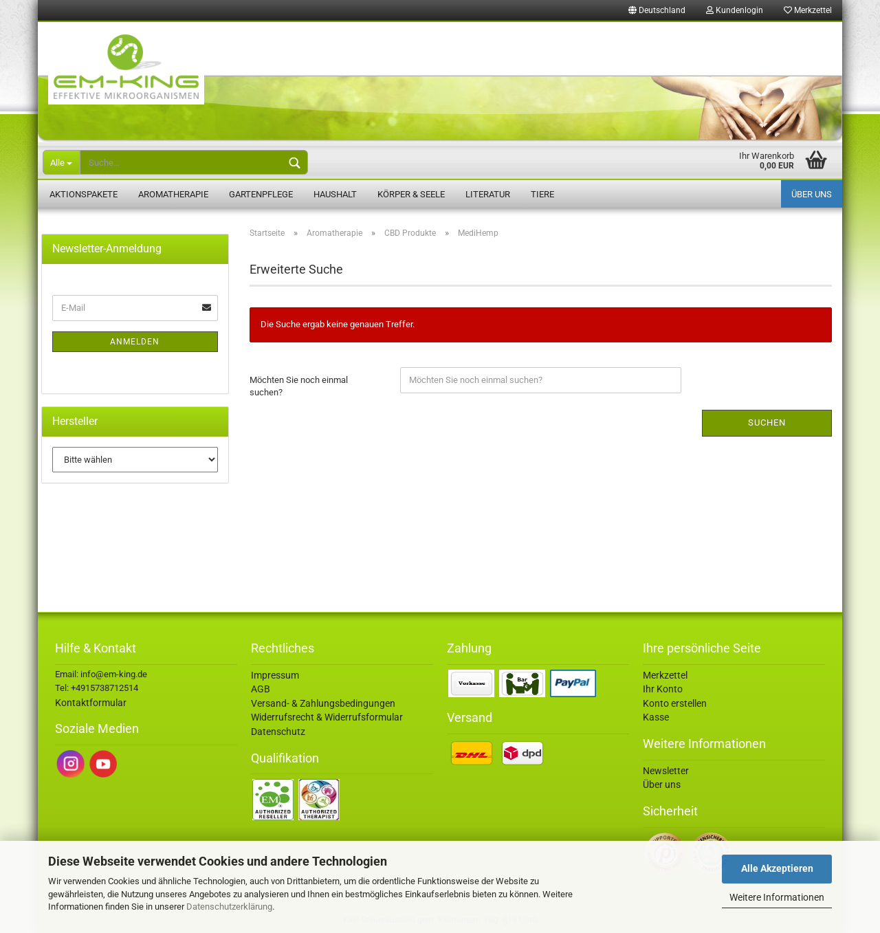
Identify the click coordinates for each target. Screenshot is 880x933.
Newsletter (666, 770)
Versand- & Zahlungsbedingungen (323, 703)
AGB (260, 688)
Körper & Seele (411, 194)
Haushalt (335, 194)
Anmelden (135, 342)
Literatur (487, 194)
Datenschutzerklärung (229, 906)
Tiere (542, 194)
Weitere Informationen (776, 897)
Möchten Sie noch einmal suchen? (299, 386)
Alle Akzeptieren (777, 868)
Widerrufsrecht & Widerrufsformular (327, 717)
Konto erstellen (675, 703)
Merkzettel (808, 10)
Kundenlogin (734, 10)
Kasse (656, 717)
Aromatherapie (173, 194)
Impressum (275, 675)
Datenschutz (278, 731)
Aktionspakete (84, 194)
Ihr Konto (663, 688)
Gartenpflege (261, 194)
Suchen (767, 422)
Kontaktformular (90, 702)
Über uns (811, 194)
